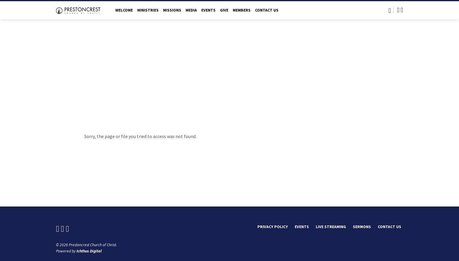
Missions (172, 10)
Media (191, 10)
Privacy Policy (272, 226)
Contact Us (266, 10)
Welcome (124, 10)
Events (208, 10)
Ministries (148, 10)
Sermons (362, 226)
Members (242, 10)
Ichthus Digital (89, 251)
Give (224, 10)
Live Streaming (331, 226)
